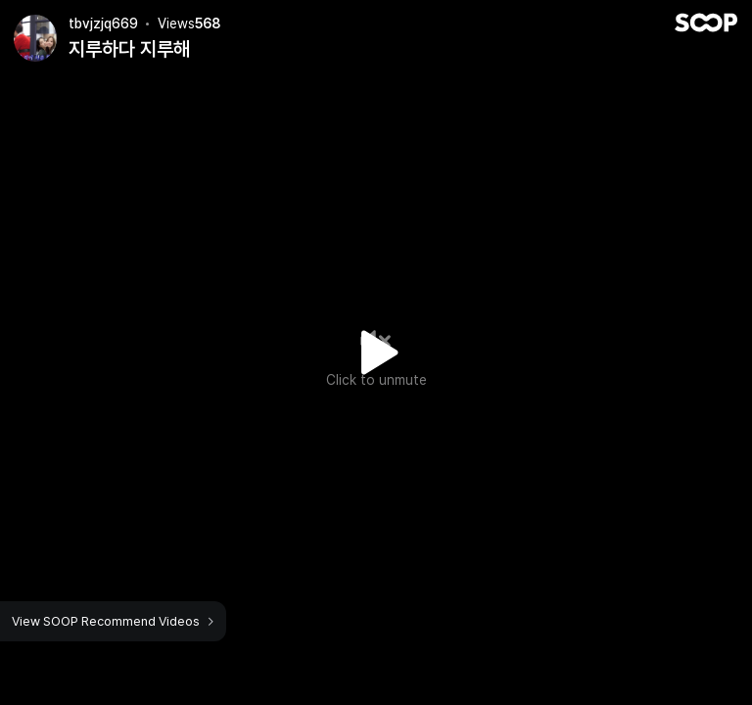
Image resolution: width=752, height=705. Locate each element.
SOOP (706, 22)
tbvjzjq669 (103, 23)
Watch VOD (376, 352)
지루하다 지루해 (129, 49)
